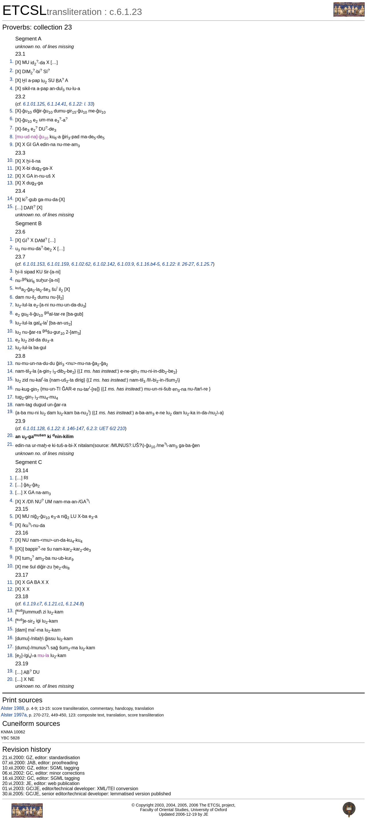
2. (11, 70)
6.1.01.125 (34, 104)
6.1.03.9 (125, 264)
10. (10, 160)
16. (10, 387)
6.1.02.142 (104, 264)
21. (10, 444)
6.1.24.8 (74, 603)
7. (11, 127)
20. (10, 435)
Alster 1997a (14, 714)
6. (11, 118)
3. (11, 79)
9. (11, 144)
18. (10, 404)
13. (10, 182)
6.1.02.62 (81, 264)
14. (10, 198)
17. (10, 397)
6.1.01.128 (34, 428)
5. (11, 110)
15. (10, 206)
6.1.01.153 (34, 264)
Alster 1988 (12, 708)
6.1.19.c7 (32, 603)
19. (10, 411)
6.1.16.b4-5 (148, 264)
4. (11, 88)
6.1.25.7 (204, 264)
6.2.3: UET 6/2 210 (105, 428)
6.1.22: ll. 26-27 (178, 264)
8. (11, 136)
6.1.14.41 (56, 104)
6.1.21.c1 (53, 603)
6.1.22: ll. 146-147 (65, 428)
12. (10, 176)
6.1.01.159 (58, 264)
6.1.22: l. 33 (81, 104)
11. (10, 168)
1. (11, 61)
